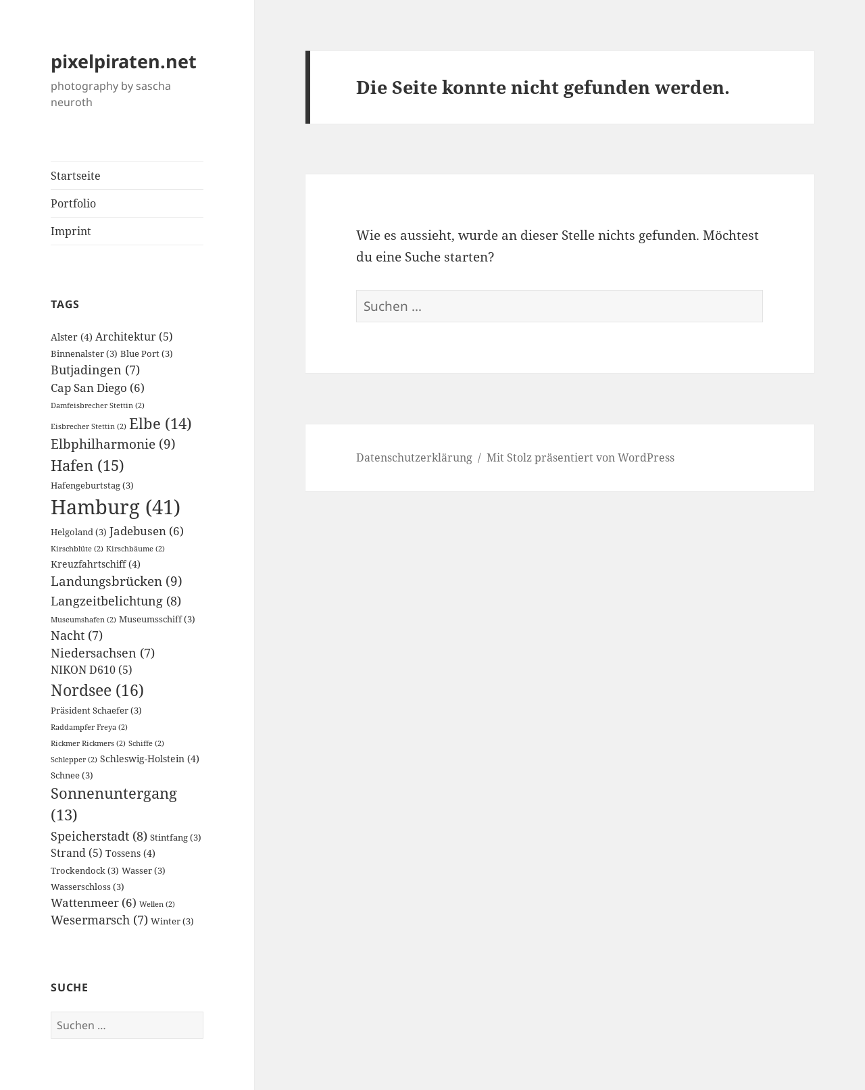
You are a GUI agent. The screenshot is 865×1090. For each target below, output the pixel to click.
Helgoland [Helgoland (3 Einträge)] (79, 532)
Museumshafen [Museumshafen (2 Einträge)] (83, 619)
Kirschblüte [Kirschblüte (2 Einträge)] (77, 548)
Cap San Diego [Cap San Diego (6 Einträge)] (98, 387)
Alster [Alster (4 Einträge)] (72, 336)
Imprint (71, 231)
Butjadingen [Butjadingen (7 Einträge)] (95, 370)
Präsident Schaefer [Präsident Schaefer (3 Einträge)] (96, 710)
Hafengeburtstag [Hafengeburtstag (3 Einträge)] (92, 485)
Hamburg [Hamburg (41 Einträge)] (115, 506)
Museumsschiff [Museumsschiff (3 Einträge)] (157, 619)
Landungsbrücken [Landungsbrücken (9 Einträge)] (116, 581)
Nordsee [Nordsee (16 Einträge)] (97, 690)
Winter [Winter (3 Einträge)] (172, 921)
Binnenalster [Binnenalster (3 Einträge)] (84, 354)
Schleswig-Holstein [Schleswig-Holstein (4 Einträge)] (149, 758)
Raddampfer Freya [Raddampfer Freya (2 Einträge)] (89, 727)
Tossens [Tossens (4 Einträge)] (130, 853)
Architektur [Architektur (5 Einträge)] (134, 336)
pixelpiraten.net (124, 61)
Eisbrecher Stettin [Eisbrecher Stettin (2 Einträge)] (88, 426)
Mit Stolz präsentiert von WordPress (580, 457)
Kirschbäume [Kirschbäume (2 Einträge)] (135, 548)
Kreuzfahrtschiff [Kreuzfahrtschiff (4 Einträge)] (96, 564)
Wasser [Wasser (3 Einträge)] (144, 870)
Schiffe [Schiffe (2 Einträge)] (146, 743)
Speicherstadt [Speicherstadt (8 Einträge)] (99, 835)
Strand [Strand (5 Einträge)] (77, 852)
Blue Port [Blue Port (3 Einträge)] (146, 354)
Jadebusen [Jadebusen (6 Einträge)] (146, 531)
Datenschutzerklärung (414, 457)
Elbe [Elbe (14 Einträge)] (160, 423)
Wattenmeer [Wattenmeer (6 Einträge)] (94, 902)
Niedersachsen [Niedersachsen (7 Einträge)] (103, 653)
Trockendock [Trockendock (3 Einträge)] (85, 870)
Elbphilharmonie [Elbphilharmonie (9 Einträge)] (113, 444)
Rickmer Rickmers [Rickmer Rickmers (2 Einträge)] (88, 743)
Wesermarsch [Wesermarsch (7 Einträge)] (99, 920)
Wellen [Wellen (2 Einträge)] (157, 904)
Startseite (76, 175)
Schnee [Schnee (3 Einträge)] (72, 775)
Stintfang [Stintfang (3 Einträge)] (175, 837)
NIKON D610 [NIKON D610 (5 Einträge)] (91, 669)
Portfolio (73, 203)
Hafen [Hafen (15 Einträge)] (87, 465)
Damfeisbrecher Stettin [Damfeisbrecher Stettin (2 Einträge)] (98, 405)
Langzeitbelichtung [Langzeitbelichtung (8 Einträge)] (116, 600)
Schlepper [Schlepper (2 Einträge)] (74, 759)
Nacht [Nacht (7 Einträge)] (77, 635)
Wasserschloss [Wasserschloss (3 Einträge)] (87, 887)
